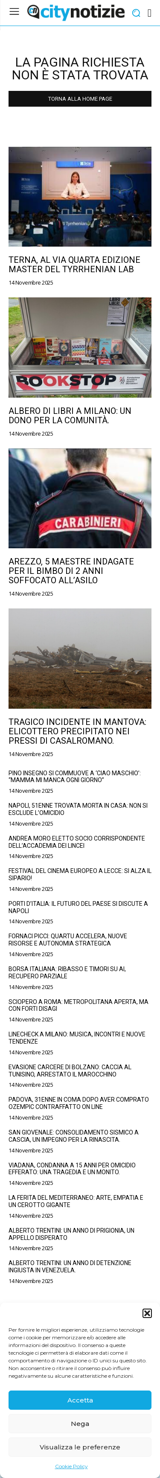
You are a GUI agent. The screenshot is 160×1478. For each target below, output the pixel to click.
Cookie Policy (71, 1466)
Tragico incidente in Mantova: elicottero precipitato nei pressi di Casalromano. (77, 731)
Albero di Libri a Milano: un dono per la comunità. (70, 415)
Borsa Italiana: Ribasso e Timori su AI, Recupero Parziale (67, 973)
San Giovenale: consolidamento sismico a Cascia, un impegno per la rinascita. (74, 1136)
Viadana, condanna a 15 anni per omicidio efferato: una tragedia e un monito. (72, 1169)
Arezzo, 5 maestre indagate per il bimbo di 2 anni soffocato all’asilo (71, 570)
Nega (80, 1424)
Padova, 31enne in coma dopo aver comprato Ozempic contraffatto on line (79, 1103)
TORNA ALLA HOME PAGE (80, 99)
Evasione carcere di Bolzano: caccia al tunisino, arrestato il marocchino (70, 1071)
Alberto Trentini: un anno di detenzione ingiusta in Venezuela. (70, 1267)
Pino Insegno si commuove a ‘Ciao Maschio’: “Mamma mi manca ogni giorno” (75, 777)
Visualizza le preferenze (80, 1447)
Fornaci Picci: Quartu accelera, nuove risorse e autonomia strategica (68, 940)
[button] (147, 1313)
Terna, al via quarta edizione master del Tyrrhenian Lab (74, 264)
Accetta (80, 1400)
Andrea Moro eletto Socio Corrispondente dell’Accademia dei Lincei (77, 842)
